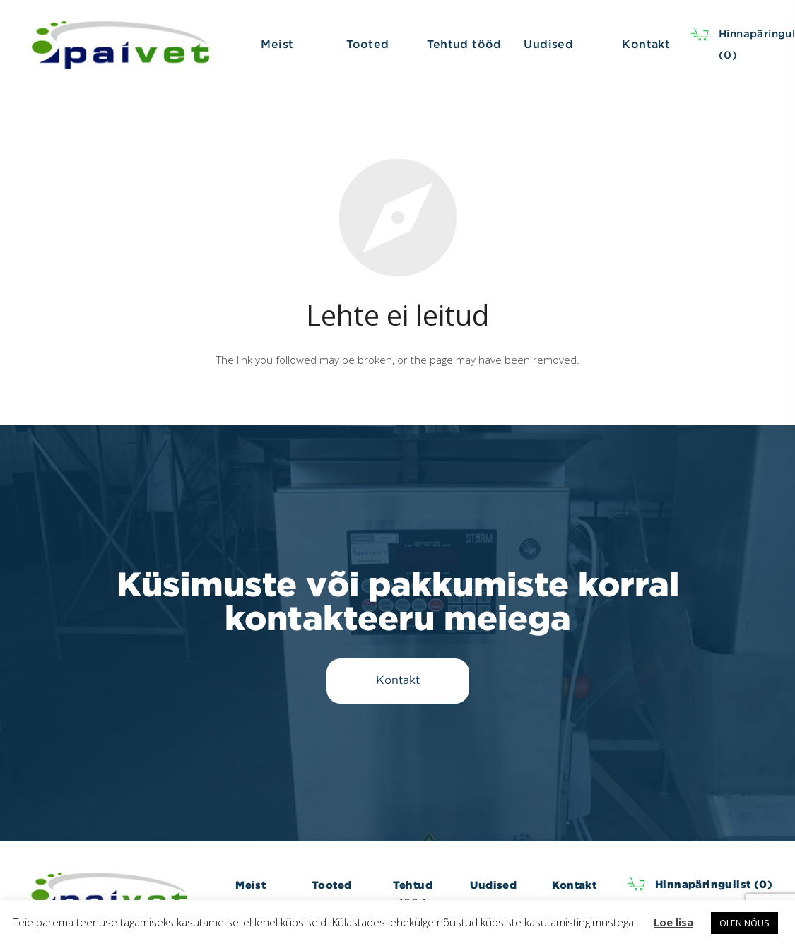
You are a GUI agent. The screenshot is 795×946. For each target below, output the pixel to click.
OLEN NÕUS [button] (744, 922)
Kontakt (574, 885)
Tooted (331, 885)
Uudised (493, 885)
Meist (250, 885)
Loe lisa (673, 922)
